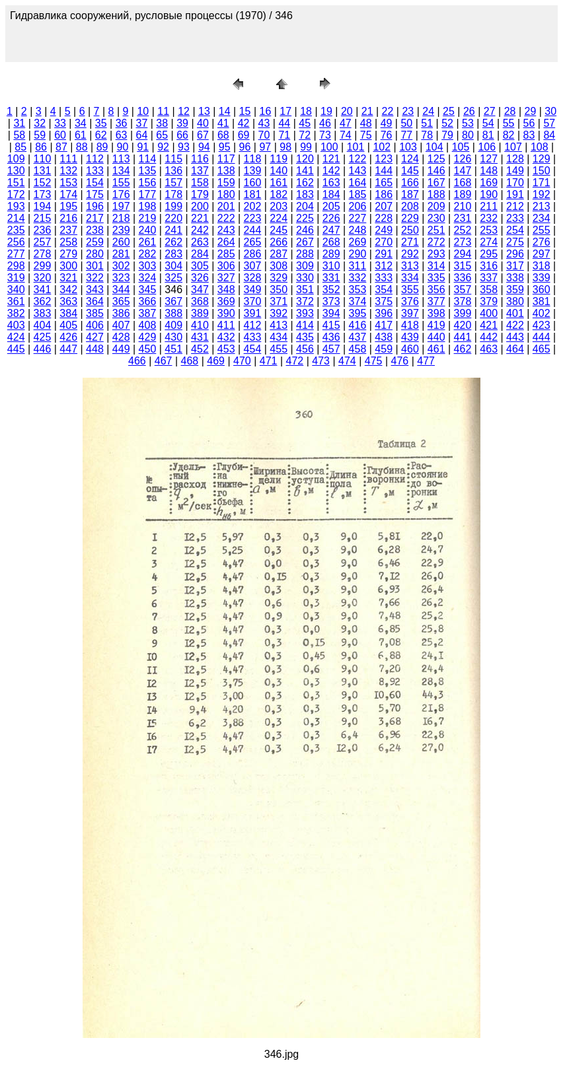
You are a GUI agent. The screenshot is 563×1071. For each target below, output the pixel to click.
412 (253, 325)
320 (43, 277)
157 (173, 182)
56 (529, 123)
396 (384, 313)
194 (43, 206)
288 (305, 253)
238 (95, 230)
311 (358, 265)
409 (173, 325)
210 (463, 206)
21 (367, 111)
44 (284, 123)
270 (384, 242)
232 (489, 218)
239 (121, 230)
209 (436, 206)
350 (278, 289)
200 (200, 206)
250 (410, 230)
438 (384, 337)
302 (121, 265)
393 (305, 313)
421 (489, 325)
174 (68, 194)
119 (278, 158)
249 (384, 230)
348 (226, 289)
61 (81, 135)
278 (43, 253)
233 (515, 218)
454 (253, 349)
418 (410, 325)
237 (68, 230)
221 (200, 218)
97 (265, 147)
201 (226, 206)
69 (244, 135)
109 (16, 158)
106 (487, 147)
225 (305, 218)
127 (489, 158)
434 (278, 337)
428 (121, 337)
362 (43, 301)
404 (43, 325)
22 (388, 111)
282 (148, 253)
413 (278, 325)
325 (173, 277)
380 (515, 301)
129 (541, 158)
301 (95, 265)
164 (358, 182)
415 (331, 325)
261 (148, 242)
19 (326, 111)
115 (173, 158)
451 (173, 349)
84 (549, 135)
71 (284, 135)
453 (226, 349)
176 (121, 194)
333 (384, 277)
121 (331, 158)
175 (95, 194)
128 (515, 158)
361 (16, 301)
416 (358, 325)
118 (253, 158)
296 (515, 253)
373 (331, 301)
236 (43, 230)
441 (463, 337)
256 (16, 242)
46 (325, 123)
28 (510, 111)
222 (226, 218)
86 (41, 147)
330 (305, 277)
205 (331, 206)
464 (515, 349)
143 (358, 170)
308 (278, 265)
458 (358, 349)
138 (226, 170)
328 (253, 277)
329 (278, 277)
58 (19, 135)
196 (95, 206)
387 (148, 313)
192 (541, 194)
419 (436, 325)
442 (489, 337)
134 (121, 170)
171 (541, 182)
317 (515, 265)
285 (226, 253)
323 (121, 277)
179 (200, 194)
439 (410, 337)
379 (489, 301)
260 (121, 242)
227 (358, 218)
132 (68, 170)
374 (358, 301)
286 (253, 253)
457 (331, 349)
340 (16, 289)
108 (539, 147)
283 (173, 253)
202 (253, 206)
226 (331, 218)
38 (162, 123)
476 (400, 360)
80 (468, 135)
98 (285, 147)
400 (489, 313)
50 (406, 123)
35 (101, 123)
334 (410, 277)
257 (43, 242)
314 (436, 265)
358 (489, 289)
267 (305, 242)
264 (226, 242)
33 (60, 123)
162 (305, 182)
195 (68, 206)
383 (43, 313)
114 (148, 158)
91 (143, 147)
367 (173, 301)
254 (515, 230)
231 (463, 218)
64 (142, 135)
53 (468, 123)
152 (43, 182)
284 (200, 253)
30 (550, 111)
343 (95, 289)
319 (16, 277)
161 (278, 182)
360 (541, 289)
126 (463, 158)
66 (182, 135)
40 (203, 123)
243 (226, 230)
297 (541, 253)
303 (148, 265)
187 (410, 194)
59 (40, 135)
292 (410, 253)
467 (163, 360)
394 (331, 313)
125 (436, 158)
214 (16, 218)
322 (95, 277)
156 (148, 182)
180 (226, 194)
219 (148, 218)
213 (541, 206)
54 (488, 123)
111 (68, 158)
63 (122, 135)
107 (513, 147)
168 (463, 182)
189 (463, 194)
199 (173, 206)
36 (122, 123)
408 (148, 325)
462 (463, 349)
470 (242, 360)
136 (173, 170)
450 (148, 349)
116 (200, 158)
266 (278, 242)
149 (515, 170)
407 (121, 325)
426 (68, 337)
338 (515, 277)
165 (384, 182)
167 (436, 182)
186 (384, 194)
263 (200, 242)
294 (463, 253)
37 (142, 123)
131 (43, 170)
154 (95, 182)
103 (408, 147)
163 (331, 182)
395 (358, 313)
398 (436, 313)
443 (515, 337)
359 (515, 289)
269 (358, 242)
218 (121, 218)
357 (463, 289)
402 (541, 313)
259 (95, 242)
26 (469, 111)
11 (163, 111)
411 (226, 325)
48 (366, 123)
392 (278, 313)
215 (43, 218)
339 (541, 277)
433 (253, 337)
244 (253, 230)
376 (410, 301)
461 (436, 349)
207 (384, 206)
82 (509, 135)
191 (515, 194)
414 (305, 325)
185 (358, 194)
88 (82, 147)
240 (148, 230)
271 (410, 242)
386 (121, 313)
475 (374, 360)
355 (410, 289)
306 (226, 265)
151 (16, 182)
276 (541, 242)
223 (253, 218)
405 (68, 325)
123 (384, 158)
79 (447, 135)
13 (204, 111)
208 (410, 206)
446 (43, 349)
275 (515, 242)
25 (449, 111)
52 (447, 123)
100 (329, 147)
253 (489, 230)
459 (384, 349)
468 (190, 360)
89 (102, 147)
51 (427, 123)
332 (358, 277)
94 (204, 147)
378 (463, 301)
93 (184, 147)
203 (278, 206)
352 (331, 289)
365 (121, 301)
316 (489, 265)
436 (331, 337)
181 (253, 194)
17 (285, 111)
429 (148, 337)
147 (463, 170)
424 (16, 337)
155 (121, 182)
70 (264, 135)
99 (306, 147)
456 (305, 349)
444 (541, 337)
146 (436, 170)
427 (95, 337)
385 (95, 313)
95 (225, 147)
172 (16, 194)
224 (278, 218)
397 (410, 313)
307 (253, 265)
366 (148, 301)
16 (266, 111)
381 (541, 301)
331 (331, 277)
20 (347, 111)
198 (148, 206)
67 (203, 135)
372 (305, 301)
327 (226, 277)
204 (305, 206)
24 (428, 111)
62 (101, 135)
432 (226, 337)
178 (173, 194)
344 (121, 289)
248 (358, 230)
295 (489, 253)
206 (358, 206)
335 (436, 277)
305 (200, 265)
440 (436, 337)
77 (406, 135)
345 (148, 289)
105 (461, 147)
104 (434, 147)
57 (549, 123)
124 (410, 158)
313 (410, 265)
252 (463, 230)
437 (358, 337)
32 (40, 123)
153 (68, 182)
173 (43, 194)
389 (200, 313)
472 (295, 360)
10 (143, 111)
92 (163, 147)
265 (253, 242)
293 (436, 253)
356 (436, 289)
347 (200, 289)
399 (463, 313)
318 (541, 265)
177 (148, 194)
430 (173, 337)
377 (436, 301)
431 (200, 337)
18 (306, 111)
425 (43, 337)
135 (148, 170)
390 (226, 313)
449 (121, 349)
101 (356, 147)
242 (200, 230)
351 (305, 289)
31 (19, 123)
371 (278, 301)
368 (200, 301)
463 (489, 349)
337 (489, 277)
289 (331, 253)
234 (541, 218)
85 (20, 147)
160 (253, 182)
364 (95, 301)
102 (382, 147)
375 (384, 301)
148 (489, 170)
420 (463, 325)
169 (489, 182)
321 (68, 277)
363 (68, 301)
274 (489, 242)
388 (173, 313)
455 (278, 349)
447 (68, 349)
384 (68, 313)
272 (436, 242)
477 (426, 360)
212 (515, 206)
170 (515, 182)
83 (529, 135)
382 (16, 313)
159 (226, 182)
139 (253, 170)
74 (346, 135)
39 (182, 123)
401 (515, 313)
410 (200, 325)
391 (253, 313)
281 (121, 253)
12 (184, 111)
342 (68, 289)
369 (226, 301)
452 (200, 349)
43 (264, 123)
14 (225, 111)
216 (68, 218)
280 (95, 253)
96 (245, 147)
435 (305, 337)
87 (61, 147)
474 (347, 360)
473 (321, 360)
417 (384, 325)
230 (436, 218)
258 (68, 242)
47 (346, 123)
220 (173, 218)
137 (200, 170)
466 (137, 360)
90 (123, 147)
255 (541, 230)
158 (200, 182)
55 (509, 123)
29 (530, 111)
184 (331, 194)
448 (95, 349)
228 (384, 218)
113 (121, 158)
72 (305, 135)
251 (436, 230)
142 (331, 170)
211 (489, 206)
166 (410, 182)
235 (16, 230)
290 (358, 253)
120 (305, 158)
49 (387, 123)
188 (436, 194)
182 (278, 194)
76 (387, 135)
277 (16, 253)
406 (95, 325)
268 (331, 242)
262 (173, 242)
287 (278, 253)
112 (95, 158)
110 (43, 158)
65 (162, 135)
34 (81, 123)
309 (305, 265)
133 (95, 170)
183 (305, 194)
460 (410, 349)
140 (278, 170)
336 (463, 277)
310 (331, 265)
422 (515, 325)
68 (223, 135)
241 (173, 230)
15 (245, 111)
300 (68, 265)
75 (366, 135)
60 (60, 135)
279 (68, 253)
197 (121, 206)
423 (541, 325)
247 (331, 230)
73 (325, 135)
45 (305, 123)
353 (358, 289)
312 (384, 265)
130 (16, 170)
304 (173, 265)
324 (148, 277)
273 (463, 242)
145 (410, 170)
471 (269, 360)
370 (253, 301)
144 (384, 170)
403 (16, 325)
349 (253, 289)
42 (244, 123)
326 (200, 277)
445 (16, 349)
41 (223, 123)
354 (384, 289)
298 (16, 265)
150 (541, 170)
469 (216, 360)
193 (16, 206)
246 (305, 230)
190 (489, 194)
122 (358, 158)
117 (226, 158)
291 (384, 253)
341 (43, 289)
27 (490, 111)
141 (305, 170)
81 (488, 135)
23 (408, 111)
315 (463, 265)
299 (43, 265)
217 (95, 218)
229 (410, 218)
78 (427, 135)
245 (278, 230)
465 (541, 349)
